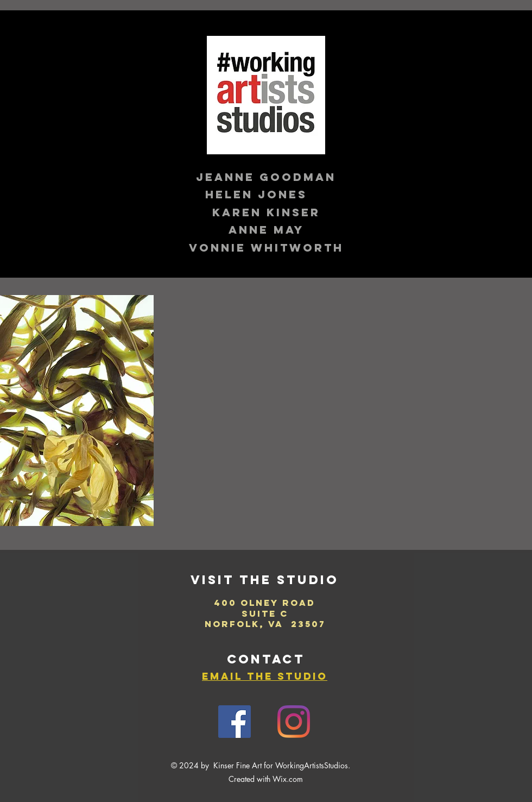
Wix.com (288, 779)
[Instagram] (293, 721)
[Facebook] (234, 721)
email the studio (264, 676)
